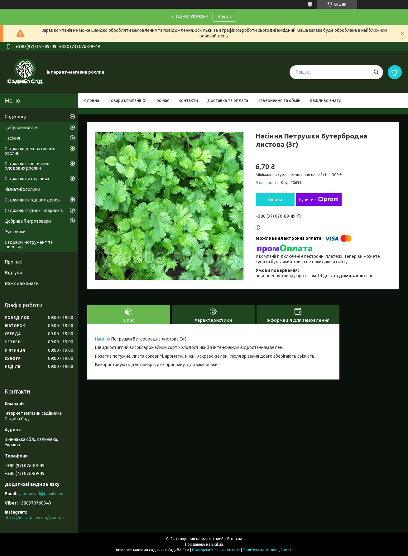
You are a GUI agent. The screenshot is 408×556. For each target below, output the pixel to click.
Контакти (188, 100)
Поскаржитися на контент (216, 550)
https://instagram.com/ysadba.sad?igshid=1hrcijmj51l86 (39, 517)
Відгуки (13, 272)
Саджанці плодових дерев (32, 199)
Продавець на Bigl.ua (204, 544)
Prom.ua (234, 539)
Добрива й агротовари (28, 221)
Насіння (102, 338)
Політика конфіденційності (267, 550)
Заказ (224, 16)
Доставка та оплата (227, 100)
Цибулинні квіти (21, 127)
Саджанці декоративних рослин (30, 151)
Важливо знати (325, 100)
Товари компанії (124, 100)
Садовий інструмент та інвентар (29, 244)
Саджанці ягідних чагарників (34, 210)
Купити (275, 199)
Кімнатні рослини (22, 189)
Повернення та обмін (278, 100)
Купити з (318, 199)
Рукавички (15, 231)
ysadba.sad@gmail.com (40, 493)
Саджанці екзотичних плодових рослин (27, 166)
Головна (91, 100)
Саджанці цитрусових (27, 178)
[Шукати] (376, 72)
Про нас (161, 100)
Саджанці (15, 116)
